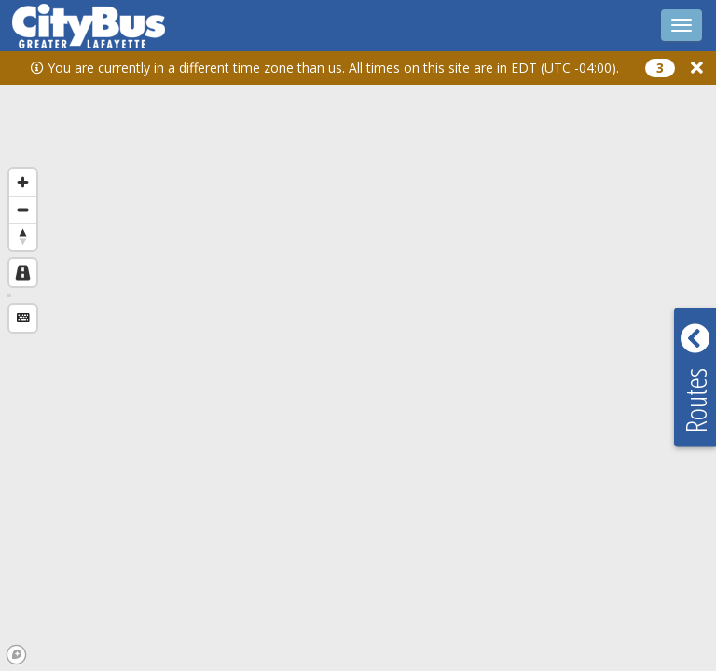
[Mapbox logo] (16, 654)
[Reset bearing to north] (22, 236)
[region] (358, 355)
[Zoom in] (22, 182)
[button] (697, 67)
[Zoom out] (22, 209)
